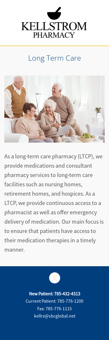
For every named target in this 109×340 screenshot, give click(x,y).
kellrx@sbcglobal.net (54, 316)
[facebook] (54, 277)
